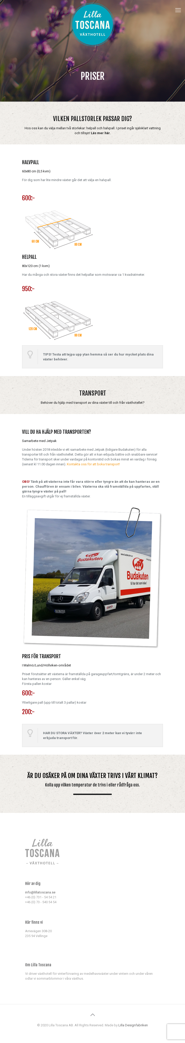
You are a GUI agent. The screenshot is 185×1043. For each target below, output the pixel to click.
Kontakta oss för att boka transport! (93, 464)
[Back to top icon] (92, 1014)
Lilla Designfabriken (133, 1025)
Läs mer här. (101, 133)
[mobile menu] (178, 10)
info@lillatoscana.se (40, 892)
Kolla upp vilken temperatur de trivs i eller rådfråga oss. (92, 785)
